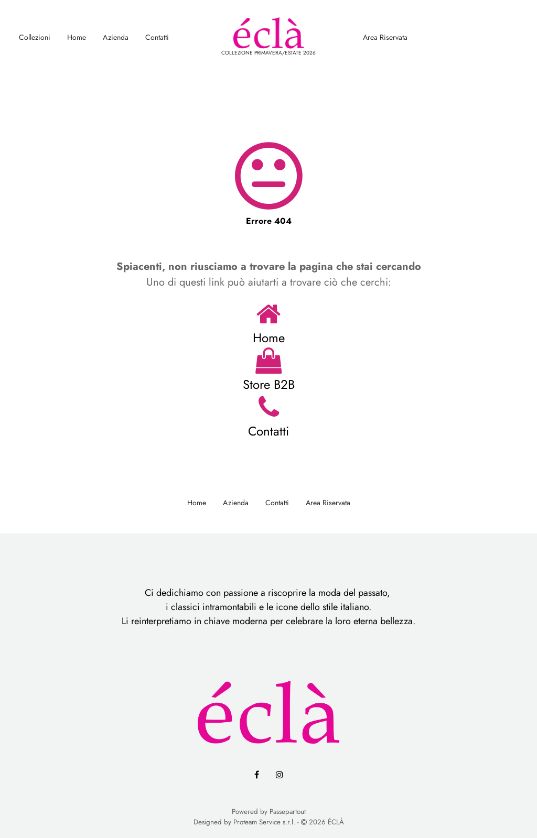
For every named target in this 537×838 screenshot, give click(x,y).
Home (76, 37)
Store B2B (269, 384)
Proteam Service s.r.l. (264, 822)
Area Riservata (385, 37)
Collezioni (34, 37)
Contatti (157, 37)
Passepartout (288, 812)
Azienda (115, 37)
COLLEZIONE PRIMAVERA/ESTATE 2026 (268, 53)
